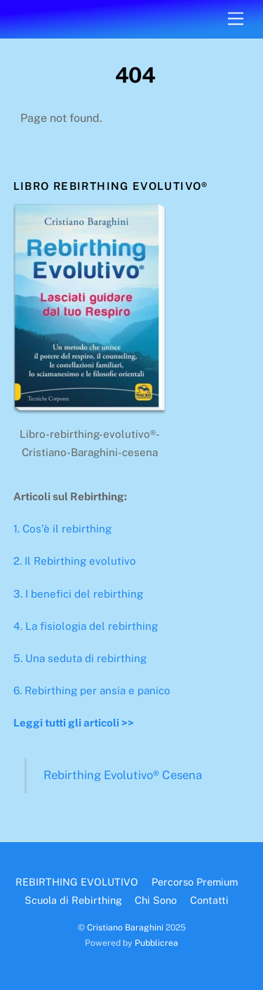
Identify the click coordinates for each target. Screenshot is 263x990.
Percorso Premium (194, 882)
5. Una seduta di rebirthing (80, 658)
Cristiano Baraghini (125, 927)
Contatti (209, 900)
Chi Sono (156, 900)
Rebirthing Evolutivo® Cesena (122, 775)
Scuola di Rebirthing (73, 900)
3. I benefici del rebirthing (78, 594)
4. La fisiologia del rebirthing (85, 626)
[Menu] (236, 19)
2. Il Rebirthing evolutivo (74, 561)
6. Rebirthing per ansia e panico (91, 690)
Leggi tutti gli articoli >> (73, 723)
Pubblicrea (156, 942)
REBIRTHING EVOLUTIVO (76, 882)
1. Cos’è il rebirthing (62, 529)
